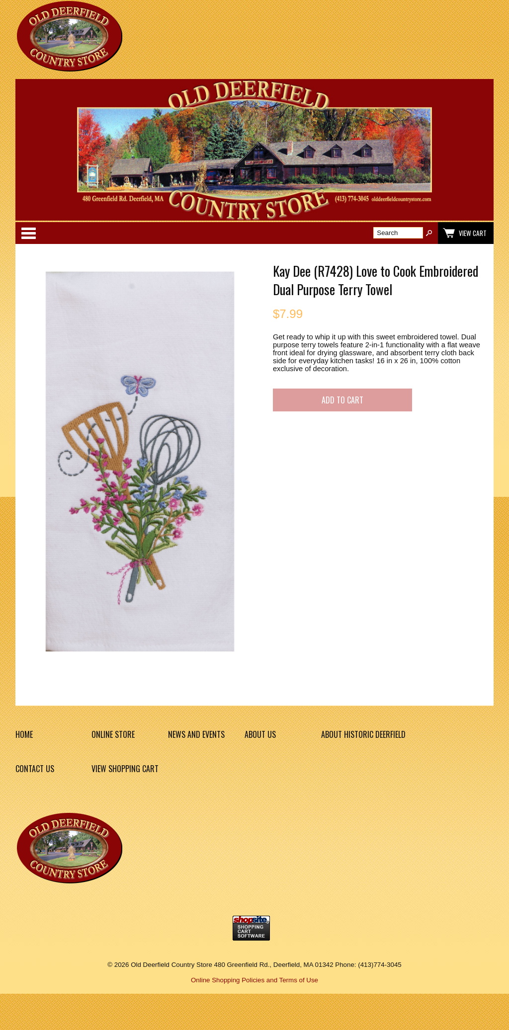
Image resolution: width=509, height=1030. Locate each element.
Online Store (113, 734)
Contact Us (34, 769)
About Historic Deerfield (363, 734)
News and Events (196, 734)
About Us (260, 734)
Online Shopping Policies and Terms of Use (254, 980)
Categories (28, 233)
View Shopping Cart (125, 769)
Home (24, 734)
